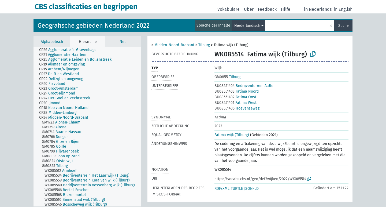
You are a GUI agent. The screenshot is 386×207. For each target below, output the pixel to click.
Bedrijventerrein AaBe (243, 85)
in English (343, 9)
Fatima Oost (235, 97)
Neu (123, 41)
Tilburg (204, 45)
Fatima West (235, 102)
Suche (343, 25)
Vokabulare (228, 9)
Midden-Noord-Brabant (174, 45)
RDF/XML (221, 188)
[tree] (87, 126)
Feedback (267, 9)
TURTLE (237, 188)
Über (249, 9)
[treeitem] (70, 50)
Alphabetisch (52, 41)
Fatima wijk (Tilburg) (231, 135)
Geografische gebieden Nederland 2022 (94, 25)
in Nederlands (318, 9)
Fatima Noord (236, 91)
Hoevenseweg (236, 108)
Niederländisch (247, 25)
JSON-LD (251, 188)
